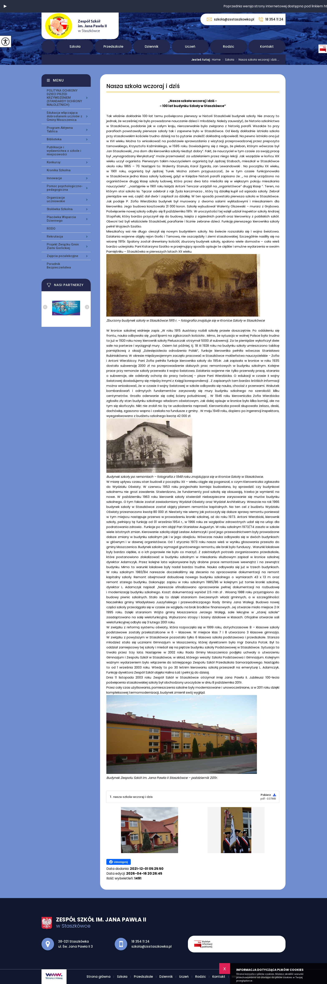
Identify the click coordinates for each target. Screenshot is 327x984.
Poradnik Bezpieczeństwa (59, 265)
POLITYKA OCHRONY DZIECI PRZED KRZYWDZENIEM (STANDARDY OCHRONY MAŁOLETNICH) (64, 98)
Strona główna (48, 46)
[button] (5, 6)
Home (216, 59)
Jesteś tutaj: (201, 59)
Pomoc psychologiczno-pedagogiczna (65, 188)
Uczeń (190, 46)
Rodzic (228, 46)
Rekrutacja (55, 236)
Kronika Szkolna (58, 170)
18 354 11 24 (270, 19)
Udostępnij (118, 862)
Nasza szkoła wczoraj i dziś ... (256, 59)
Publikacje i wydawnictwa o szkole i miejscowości (64, 150)
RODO (51, 228)
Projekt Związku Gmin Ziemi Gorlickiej (63, 246)
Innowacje (54, 178)
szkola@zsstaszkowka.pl (230, 19)
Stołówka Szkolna (60, 209)
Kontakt (267, 46)
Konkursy (53, 162)
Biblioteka (54, 139)
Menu (58, 80)
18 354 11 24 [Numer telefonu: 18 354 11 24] (140, 941)
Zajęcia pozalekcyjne (62, 256)
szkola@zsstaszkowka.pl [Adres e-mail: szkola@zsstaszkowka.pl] (151, 946)
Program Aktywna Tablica (60, 129)
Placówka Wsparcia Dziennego (61, 218)
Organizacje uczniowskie (56, 199)
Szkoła (74, 46)
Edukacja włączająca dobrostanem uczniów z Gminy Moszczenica (64, 116)
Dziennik (151, 46)
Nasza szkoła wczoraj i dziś (143, 86)
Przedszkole (113, 46)
